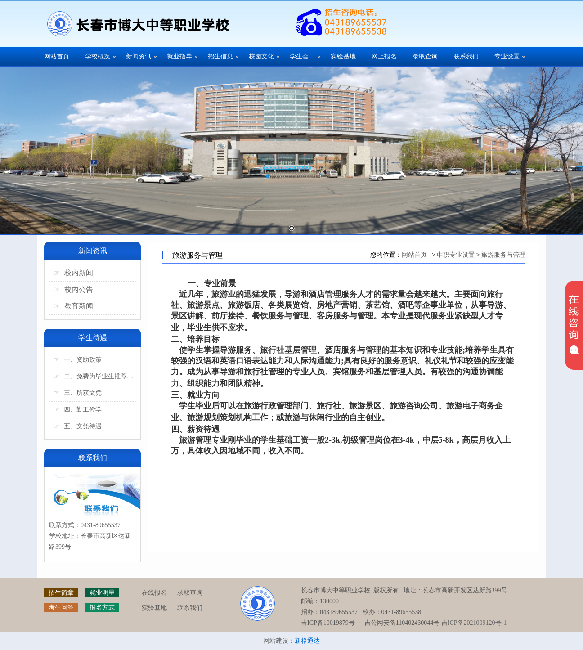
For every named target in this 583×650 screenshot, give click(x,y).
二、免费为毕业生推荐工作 (95, 376)
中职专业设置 (456, 254)
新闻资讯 (138, 56)
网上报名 (384, 56)
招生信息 (220, 56)
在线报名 (154, 592)
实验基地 (343, 56)
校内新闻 (73, 273)
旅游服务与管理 (503, 254)
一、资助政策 (78, 359)
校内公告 (73, 289)
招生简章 (61, 592)
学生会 (299, 56)
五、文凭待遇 (78, 426)
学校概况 (97, 56)
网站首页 (56, 56)
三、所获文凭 (78, 393)
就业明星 (102, 592)
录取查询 (425, 56)
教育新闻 (73, 306)
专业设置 (507, 56)
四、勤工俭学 (78, 409)
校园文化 (261, 56)
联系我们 (466, 56)
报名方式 (102, 607)
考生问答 (61, 607)
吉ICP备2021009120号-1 (474, 622)
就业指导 (179, 56)
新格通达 (307, 640)
